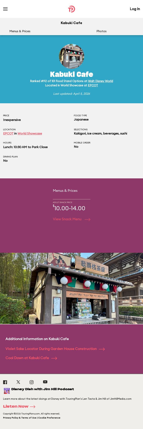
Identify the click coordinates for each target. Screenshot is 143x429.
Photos (101, 31)
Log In (135, 9)
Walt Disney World (100, 81)
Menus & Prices (19, 31)
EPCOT (93, 85)
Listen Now (20, 406)
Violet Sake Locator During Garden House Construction (55, 348)
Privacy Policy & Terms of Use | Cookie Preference (31, 417)
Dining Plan (10, 156)
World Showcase (30, 133)
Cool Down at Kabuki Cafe (31, 358)
